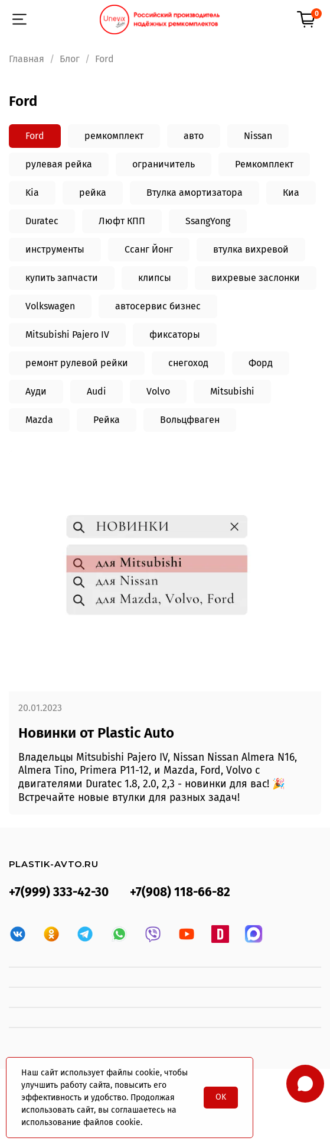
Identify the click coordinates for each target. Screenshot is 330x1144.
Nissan (258, 135)
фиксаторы (174, 334)
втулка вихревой (251, 249)
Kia (32, 192)
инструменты (54, 249)
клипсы (154, 277)
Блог (70, 58)
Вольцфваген (190, 419)
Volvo (158, 391)
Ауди (36, 391)
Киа (291, 192)
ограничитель (163, 164)
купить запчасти (61, 277)
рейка (92, 192)
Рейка (106, 419)
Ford (34, 135)
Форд (261, 363)
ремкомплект (113, 135)
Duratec (41, 221)
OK (220, 1097)
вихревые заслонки (255, 277)
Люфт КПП (122, 221)
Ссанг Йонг (149, 249)
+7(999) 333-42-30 (59, 892)
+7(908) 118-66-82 (180, 892)
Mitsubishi (232, 391)
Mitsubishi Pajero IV (67, 334)
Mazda (39, 419)
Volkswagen (50, 306)
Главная (26, 58)
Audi (96, 391)
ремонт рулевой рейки (76, 363)
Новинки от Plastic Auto (96, 733)
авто (194, 135)
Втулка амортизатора (194, 192)
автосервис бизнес (158, 306)
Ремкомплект (264, 164)
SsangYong (207, 221)
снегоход (188, 363)
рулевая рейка (58, 164)
